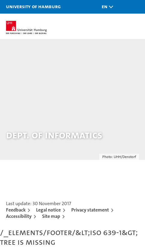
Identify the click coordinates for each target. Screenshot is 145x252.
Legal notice (48, 210)
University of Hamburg (33, 6)
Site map (51, 216)
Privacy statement (90, 210)
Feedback (16, 210)
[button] (105, 7)
